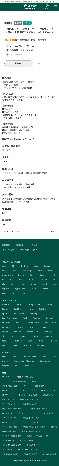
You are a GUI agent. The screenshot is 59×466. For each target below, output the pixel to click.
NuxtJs (42, 340)
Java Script (27, 270)
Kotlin (21, 275)
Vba (3, 284)
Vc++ (21, 279)
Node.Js (5, 304)
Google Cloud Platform (24, 361)
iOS (16, 365)
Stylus (33, 288)
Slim (4, 336)
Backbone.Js (33, 322)
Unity (31, 275)
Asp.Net (5, 288)
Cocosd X (44, 275)
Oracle (5, 361)
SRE (34, 390)
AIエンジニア (7, 413)
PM (33, 413)
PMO (25, 422)
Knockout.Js (50, 322)
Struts (30, 309)
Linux (13, 356)
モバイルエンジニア (10, 390)
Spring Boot (49, 331)
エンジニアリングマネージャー (14, 381)
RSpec (54, 340)
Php (14, 266)
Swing (16, 345)
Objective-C (7, 275)
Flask (25, 318)
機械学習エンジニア (31, 417)
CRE (25, 390)
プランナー (22, 413)
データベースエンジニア (11, 436)
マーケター (6, 377)
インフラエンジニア (10, 417)
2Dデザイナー (38, 422)
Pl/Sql (22, 284)
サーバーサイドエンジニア (33, 386)
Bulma (31, 340)
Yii (13, 336)
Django (5, 309)
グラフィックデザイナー (11, 408)
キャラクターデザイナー (31, 431)
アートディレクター (9, 404)
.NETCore (18, 340)
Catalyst (43, 309)
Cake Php (19, 304)
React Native (32, 331)
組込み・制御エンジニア (27, 449)
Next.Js (27, 345)
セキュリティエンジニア (11, 445)
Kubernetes (45, 361)
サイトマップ (8, 250)
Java (4, 266)
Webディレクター (9, 431)
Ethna (22, 336)
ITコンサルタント (48, 390)
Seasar (19, 322)
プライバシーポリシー (30, 250)
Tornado (34, 336)
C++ (12, 279)
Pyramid (36, 318)
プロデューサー (8, 440)
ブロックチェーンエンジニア (34, 427)
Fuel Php (18, 309)
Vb (54, 279)
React (45, 327)
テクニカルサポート (34, 445)
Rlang (33, 284)
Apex (54, 284)
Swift (50, 270)
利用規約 (6, 245)
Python (24, 266)
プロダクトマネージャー (25, 377)
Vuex (4, 293)
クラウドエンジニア (10, 386)
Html (40, 270)
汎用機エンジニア (30, 404)
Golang (47, 266)
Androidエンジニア (10, 422)
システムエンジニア (10, 454)
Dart (24, 293)
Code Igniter (18, 313)
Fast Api (40, 345)
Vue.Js (5, 331)
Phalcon (17, 331)
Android (27, 365)
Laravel (20, 327)
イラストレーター (27, 440)
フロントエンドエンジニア (37, 408)
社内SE (54, 427)
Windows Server (29, 356)
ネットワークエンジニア (28, 395)
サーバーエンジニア (10, 427)
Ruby (35, 266)
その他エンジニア (30, 454)
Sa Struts (33, 327)
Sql (12, 284)
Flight (4, 345)
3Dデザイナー (7, 395)
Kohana (49, 318)
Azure (53, 356)
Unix (44, 356)
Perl (14, 270)
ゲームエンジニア (49, 454)
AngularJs (6, 327)
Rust (14, 293)
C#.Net (32, 279)
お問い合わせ (36, 245)
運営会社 (20, 245)
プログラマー (7, 449)
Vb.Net (44, 279)
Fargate (5, 365)
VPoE (34, 381)
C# (3, 279)
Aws (4, 356)
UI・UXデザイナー (48, 413)
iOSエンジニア (8, 399)
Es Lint (45, 288)
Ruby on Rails (35, 304)
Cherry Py (6, 322)
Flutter (5, 340)
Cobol (44, 284)
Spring (49, 304)
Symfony (33, 313)
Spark (4, 313)
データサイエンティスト (29, 399)
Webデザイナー (49, 395)
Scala (4, 270)
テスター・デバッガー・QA (37, 436)
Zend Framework (9, 318)
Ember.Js (48, 336)
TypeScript (20, 288)
